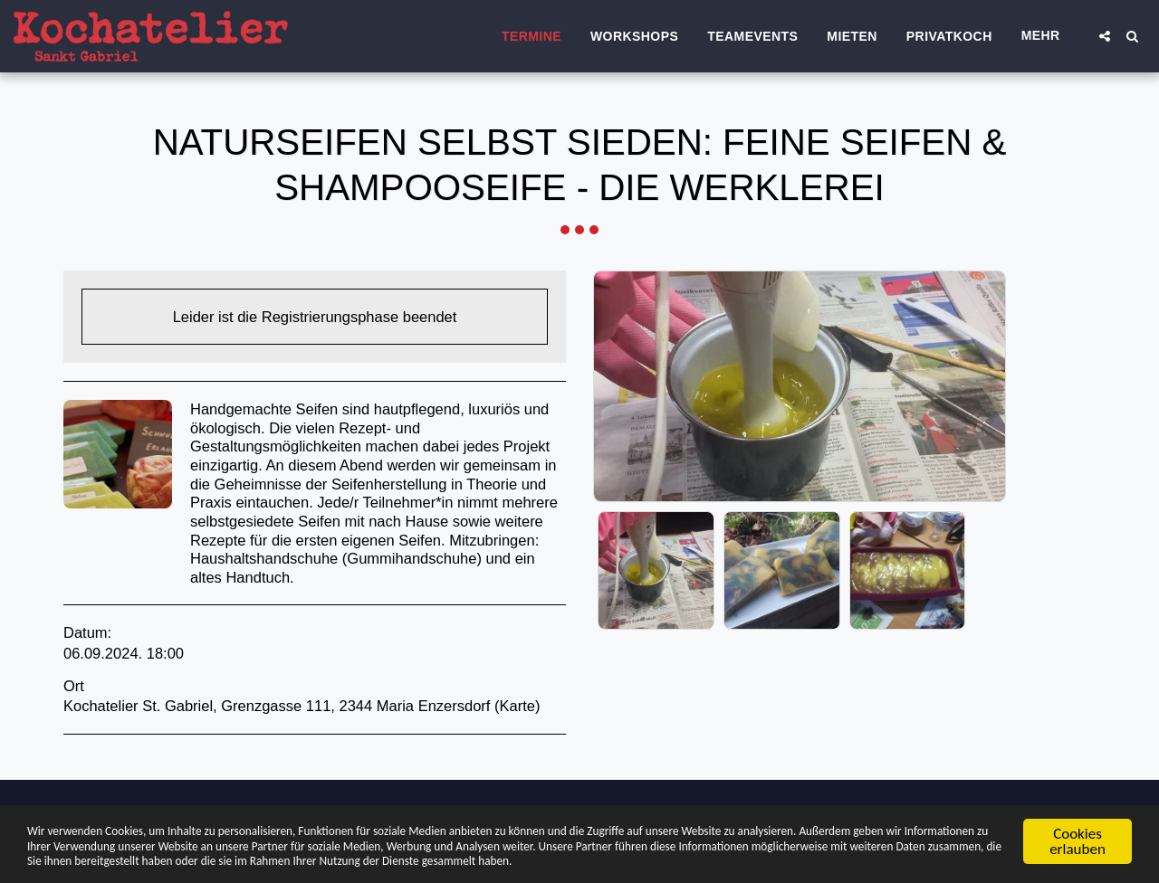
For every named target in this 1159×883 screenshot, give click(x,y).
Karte (517, 706)
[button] (1104, 36)
